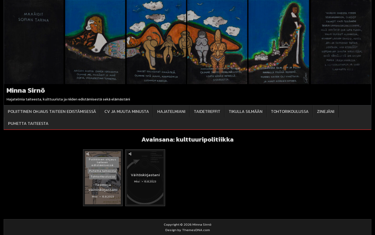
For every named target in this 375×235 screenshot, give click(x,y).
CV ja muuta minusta (126, 111)
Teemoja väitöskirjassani (103, 187)
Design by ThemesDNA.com (187, 229)
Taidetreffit (207, 111)
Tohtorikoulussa (290, 111)
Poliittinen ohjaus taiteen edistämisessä (52, 111)
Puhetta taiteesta (28, 123)
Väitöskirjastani (145, 175)
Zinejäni (325, 111)
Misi (94, 196)
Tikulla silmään (245, 111)
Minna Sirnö (26, 90)
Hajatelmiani (171, 111)
